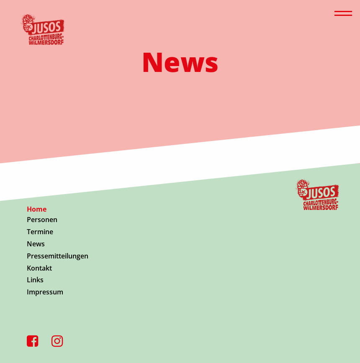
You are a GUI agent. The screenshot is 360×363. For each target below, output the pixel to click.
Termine (40, 231)
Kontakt (39, 268)
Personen (42, 219)
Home (36, 209)
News (36, 243)
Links (35, 279)
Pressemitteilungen (57, 256)
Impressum (45, 292)
